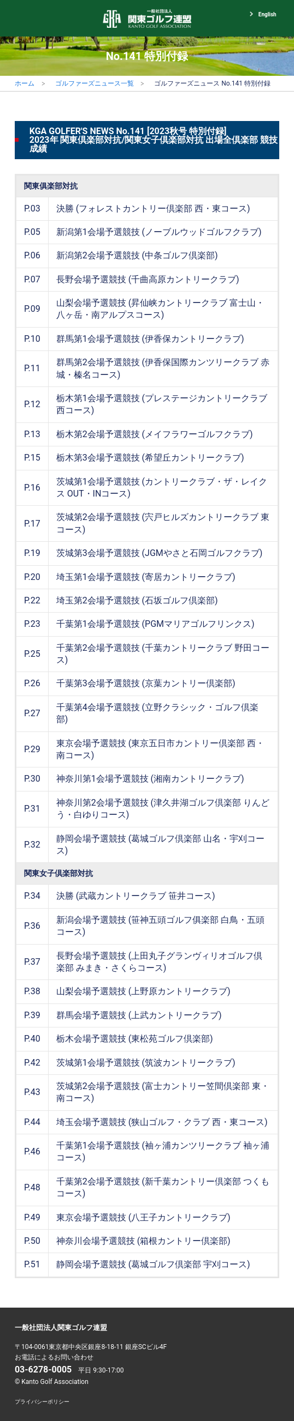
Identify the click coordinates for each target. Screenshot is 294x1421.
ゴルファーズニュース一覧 (94, 83)
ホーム (24, 83)
